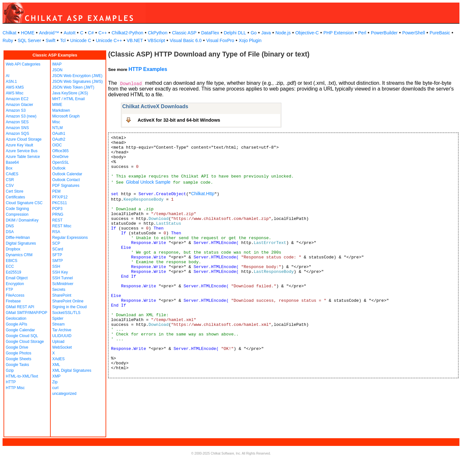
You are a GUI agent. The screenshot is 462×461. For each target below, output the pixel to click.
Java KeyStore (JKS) (70, 93)
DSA (10, 232)
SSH (56, 266)
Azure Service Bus (22, 151)
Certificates (15, 197)
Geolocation (16, 318)
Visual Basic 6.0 (185, 40)
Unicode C (80, 40)
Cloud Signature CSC (24, 203)
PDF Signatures (66, 185)
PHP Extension (338, 32)
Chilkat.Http (202, 193)
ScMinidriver (62, 284)
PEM (56, 191)
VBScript (156, 40)
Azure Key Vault (19, 145)
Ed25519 (13, 272)
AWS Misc (14, 93)
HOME (27, 32)
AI (7, 76)
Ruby (8, 40)
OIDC (57, 145)
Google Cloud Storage (25, 341)
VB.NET (135, 40)
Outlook (58, 168)
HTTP (11, 382)
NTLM (57, 128)
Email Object (17, 278)
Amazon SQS (17, 133)
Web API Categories (23, 64)
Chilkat (9, 32)
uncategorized (64, 393)
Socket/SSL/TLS (66, 312)
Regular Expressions (70, 237)
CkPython (157, 32)
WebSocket (62, 347)
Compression (17, 214)
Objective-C (307, 32)
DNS (10, 226)
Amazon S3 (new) (21, 116)
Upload (58, 341)
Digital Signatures (21, 243)
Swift (50, 40)
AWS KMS (15, 87)
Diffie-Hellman (18, 237)
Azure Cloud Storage (23, 139)
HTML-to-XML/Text (22, 376)
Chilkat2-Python (127, 32)
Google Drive (17, 347)
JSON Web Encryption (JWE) (77, 76)
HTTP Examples (147, 69)
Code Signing (17, 208)
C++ (102, 32)
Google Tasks (17, 364)
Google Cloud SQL (22, 336)
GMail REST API (20, 307)
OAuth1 (58, 133)
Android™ (49, 32)
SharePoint (61, 295)
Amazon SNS (17, 128)
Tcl (62, 40)
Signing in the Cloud (69, 307)
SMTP (57, 260)
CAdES (12, 174)
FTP (9, 289)
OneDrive (60, 156)
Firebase (13, 301)
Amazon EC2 (17, 99)
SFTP (57, 255)
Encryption (15, 284)
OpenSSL (60, 162)
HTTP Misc (15, 388)
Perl (362, 32)
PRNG (58, 214)
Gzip (10, 370)
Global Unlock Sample (148, 182)
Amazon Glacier (19, 104)
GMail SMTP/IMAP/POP (26, 312)
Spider (58, 318)
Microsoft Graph (66, 116)
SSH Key (60, 272)
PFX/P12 (60, 197)
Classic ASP (184, 32)
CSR (10, 180)
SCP (56, 243)
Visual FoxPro (220, 40)
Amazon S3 (16, 110)
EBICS (11, 260)
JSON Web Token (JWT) (73, 87)
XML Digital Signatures (71, 370)
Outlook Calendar (67, 174)
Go (254, 32)
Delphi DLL (235, 32)
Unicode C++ (109, 40)
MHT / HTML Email (68, 99)
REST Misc (62, 226)
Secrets (58, 289)
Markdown (61, 110)
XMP (56, 376)
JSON (57, 70)
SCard (57, 249)
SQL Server (29, 40)
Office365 (60, 151)
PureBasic (440, 32)
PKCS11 (59, 203)
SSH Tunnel (62, 278)
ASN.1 (11, 81)
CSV (10, 185)
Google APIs (16, 324)
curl (55, 388)
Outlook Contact (66, 180)
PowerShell (413, 32)
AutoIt (70, 32)
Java (266, 32)
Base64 (12, 162)
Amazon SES (17, 122)
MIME (57, 104)
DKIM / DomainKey (22, 220)
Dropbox (13, 249)
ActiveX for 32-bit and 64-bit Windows (179, 120)
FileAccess (15, 295)
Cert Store (14, 191)
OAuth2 (58, 139)
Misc (56, 122)
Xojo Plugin (250, 40)
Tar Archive (61, 330)
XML (56, 364)
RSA (56, 232)
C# (91, 32)
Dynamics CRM (19, 255)
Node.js (283, 32)
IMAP (57, 64)
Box (9, 168)
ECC (10, 266)
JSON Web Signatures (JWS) (77, 81)
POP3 (57, 208)
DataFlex (210, 32)
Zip (55, 382)
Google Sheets (18, 359)
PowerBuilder (384, 32)
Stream (58, 324)
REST (57, 220)
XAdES (58, 359)
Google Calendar (20, 330)
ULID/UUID (62, 336)
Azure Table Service (23, 156)
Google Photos (18, 353)
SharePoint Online (67, 301)
